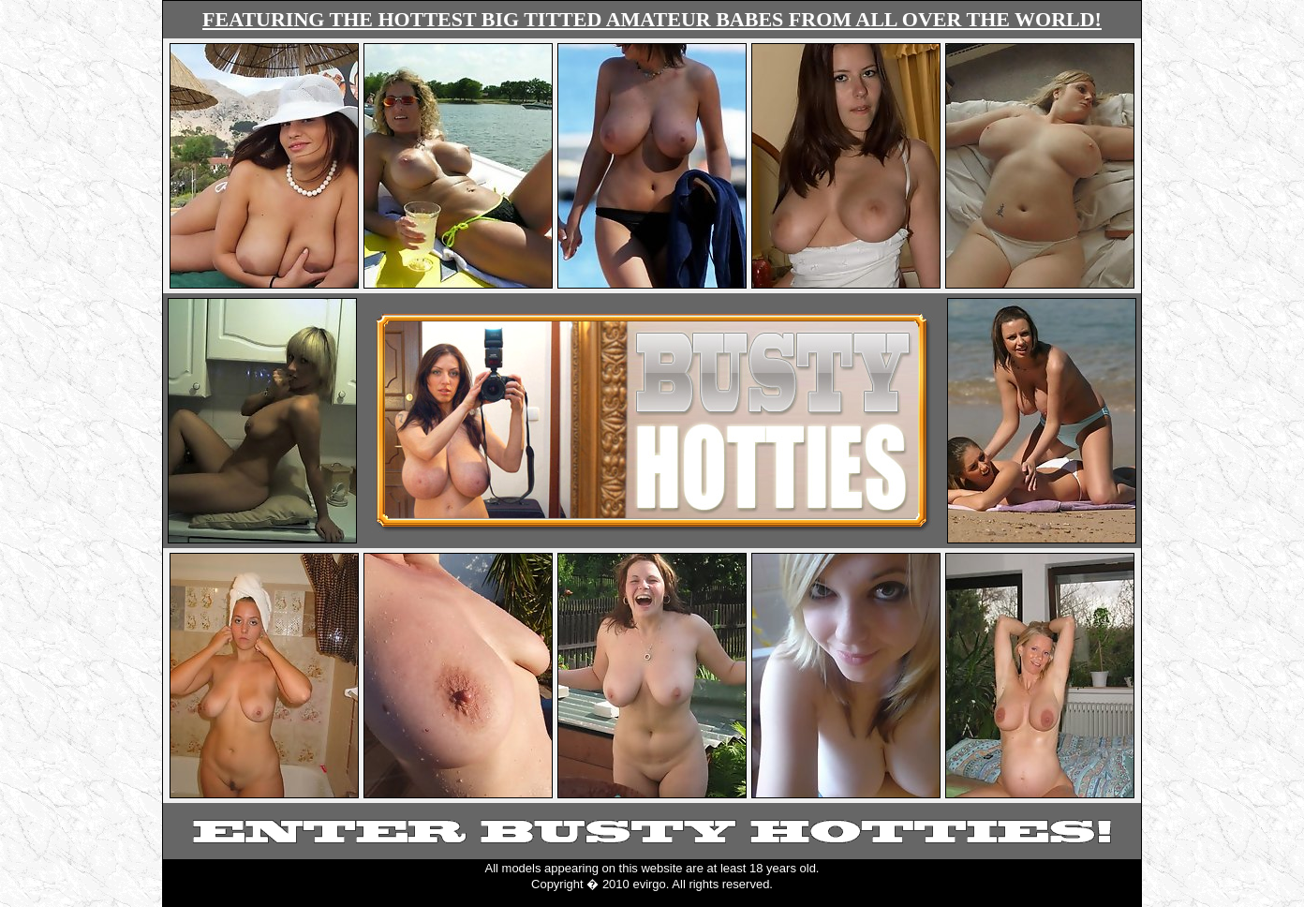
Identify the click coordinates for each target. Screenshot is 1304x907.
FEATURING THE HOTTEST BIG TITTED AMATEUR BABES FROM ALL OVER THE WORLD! (652, 19)
